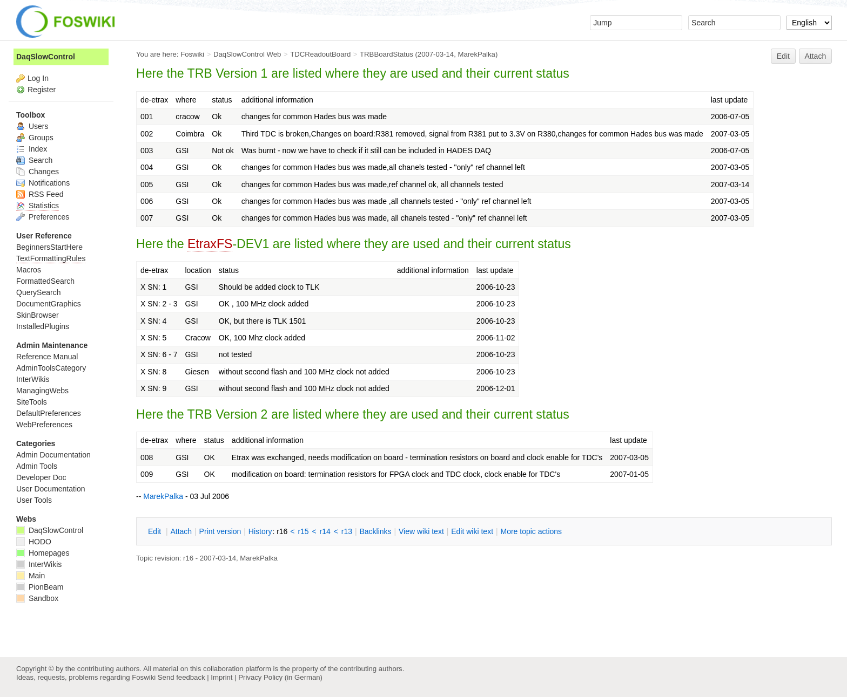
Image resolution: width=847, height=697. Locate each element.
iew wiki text (421, 531)
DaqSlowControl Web (247, 54)
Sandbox (37, 598)
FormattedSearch (45, 281)
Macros (28, 269)
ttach (181, 531)
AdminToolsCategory (51, 368)
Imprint (221, 677)
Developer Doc (41, 477)
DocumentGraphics (48, 303)
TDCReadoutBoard (320, 54)
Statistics (37, 205)
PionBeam (39, 587)
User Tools (34, 500)
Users (32, 126)
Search (34, 160)
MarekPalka (476, 54)
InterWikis (32, 379)
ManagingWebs (42, 390)
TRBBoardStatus (386, 54)
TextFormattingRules (50, 258)
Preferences (42, 217)
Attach (815, 56)
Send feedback (181, 677)
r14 (325, 531)
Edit (783, 56)
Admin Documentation (53, 454)
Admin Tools (36, 466)
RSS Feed (39, 194)
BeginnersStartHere (49, 247)
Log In (38, 78)
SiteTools (31, 402)
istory (260, 531)
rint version (220, 531)
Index (31, 149)
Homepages (42, 553)
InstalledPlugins (42, 326)
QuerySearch (38, 292)
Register (42, 89)
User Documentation (50, 488)
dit (155, 531)
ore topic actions (531, 531)
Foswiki (192, 54)
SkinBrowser (37, 315)
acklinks (375, 531)
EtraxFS (209, 244)
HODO (33, 541)
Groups (34, 137)
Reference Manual (47, 356)
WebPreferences (44, 424)
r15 (303, 531)
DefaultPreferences (48, 413)
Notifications (43, 183)
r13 (346, 531)
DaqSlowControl (45, 56)
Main (30, 575)
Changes (37, 171)
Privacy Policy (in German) (280, 677)
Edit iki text (472, 531)
